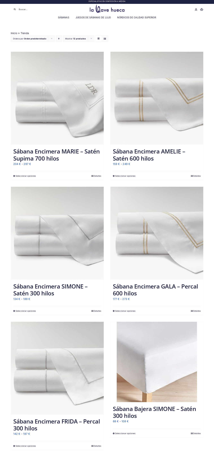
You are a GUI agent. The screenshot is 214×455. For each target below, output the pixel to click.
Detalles (97, 176)
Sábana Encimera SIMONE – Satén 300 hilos (50, 289)
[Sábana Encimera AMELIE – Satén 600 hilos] (156, 98)
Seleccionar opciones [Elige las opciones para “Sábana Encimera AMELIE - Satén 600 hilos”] (125, 176)
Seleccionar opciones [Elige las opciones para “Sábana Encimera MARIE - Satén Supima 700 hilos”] (26, 176)
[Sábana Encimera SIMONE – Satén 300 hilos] (57, 233)
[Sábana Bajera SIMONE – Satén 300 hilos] (156, 362)
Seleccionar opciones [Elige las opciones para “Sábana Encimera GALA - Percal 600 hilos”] (125, 311)
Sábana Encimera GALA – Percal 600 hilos (155, 289)
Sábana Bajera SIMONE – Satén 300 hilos (154, 412)
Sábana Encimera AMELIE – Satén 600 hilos (149, 154)
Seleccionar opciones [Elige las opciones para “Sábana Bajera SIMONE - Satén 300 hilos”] (125, 433)
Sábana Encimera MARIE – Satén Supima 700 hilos (56, 154)
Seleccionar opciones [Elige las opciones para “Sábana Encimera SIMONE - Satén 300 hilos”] (26, 311)
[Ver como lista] (105, 39)
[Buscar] (15, 9)
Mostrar (75, 38)
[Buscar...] (30, 9)
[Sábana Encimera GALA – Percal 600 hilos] (156, 233)
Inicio (14, 33)
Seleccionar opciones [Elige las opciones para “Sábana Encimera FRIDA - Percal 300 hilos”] (26, 446)
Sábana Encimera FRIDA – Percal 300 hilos (56, 424)
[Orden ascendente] (59, 38)
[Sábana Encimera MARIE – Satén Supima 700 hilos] (57, 98)
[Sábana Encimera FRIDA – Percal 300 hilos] (57, 368)
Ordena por (29, 38)
